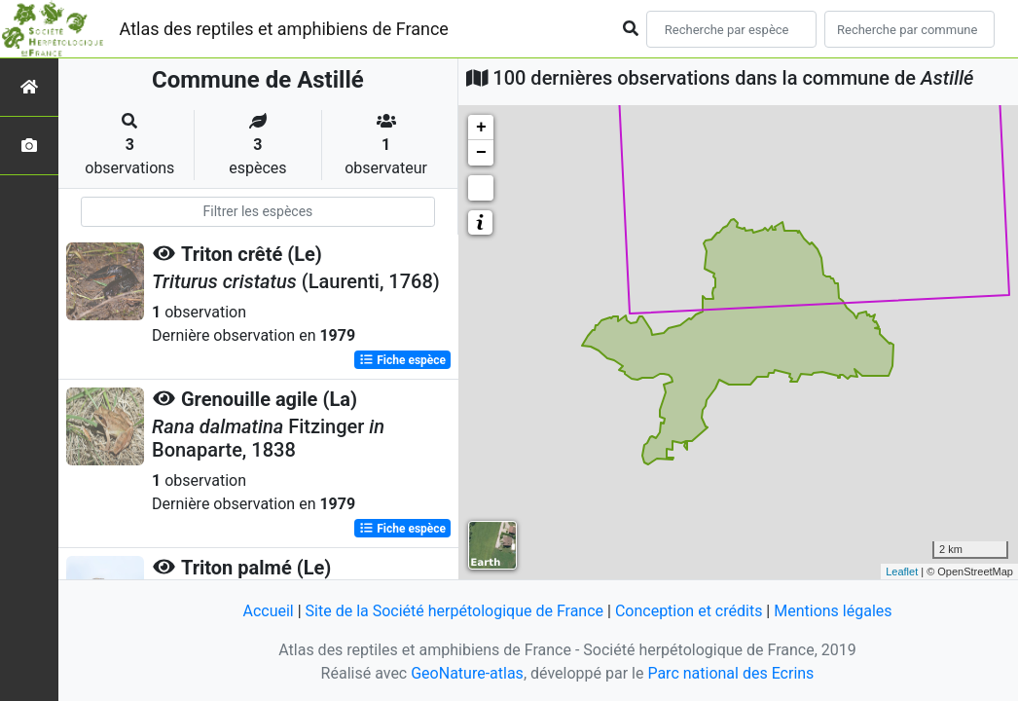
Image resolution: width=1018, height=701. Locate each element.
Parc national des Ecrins (730, 673)
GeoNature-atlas (467, 673)
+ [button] (481, 127)
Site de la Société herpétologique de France (454, 611)
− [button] (481, 153)
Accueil (267, 611)
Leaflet (902, 571)
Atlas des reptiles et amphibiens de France (284, 28)
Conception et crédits (689, 611)
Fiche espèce (402, 360)
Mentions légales (832, 611)
